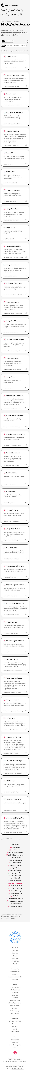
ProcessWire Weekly (15, 977)
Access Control (15, 1006)
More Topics (15, 1013)
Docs (12, 11)
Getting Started (15, 987)
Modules (9, 21)
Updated (16, 45)
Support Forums (15, 972)
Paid (11, 41)
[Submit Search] (21, 14)
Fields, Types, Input (15, 1003)
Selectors (15, 995)
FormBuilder (15, 916)
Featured (9, 45)
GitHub (15, 964)
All (3, 41)
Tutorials (15, 998)
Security (15, 1008)
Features (15, 951)
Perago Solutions (17, 1068)
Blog (4, 15)
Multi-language (15, 1011)
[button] (26, 41)
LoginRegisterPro (5, 918)
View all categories (15, 1045)
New (3, 45)
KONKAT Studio (18, 1066)
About (15, 956)
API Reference (15, 990)
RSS (15, 1047)
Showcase (15, 958)
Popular (23, 45)
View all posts (15, 1042)
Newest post (15, 1039)
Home (2, 21)
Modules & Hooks (15, 1000)
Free (7, 41)
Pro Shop (15, 1026)
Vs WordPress (15, 961)
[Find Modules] (10, 838)
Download (13, 15)
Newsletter (15, 974)
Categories (16, 21)
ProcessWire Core (15, 1021)
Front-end (15, 992)
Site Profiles (15, 1032)
